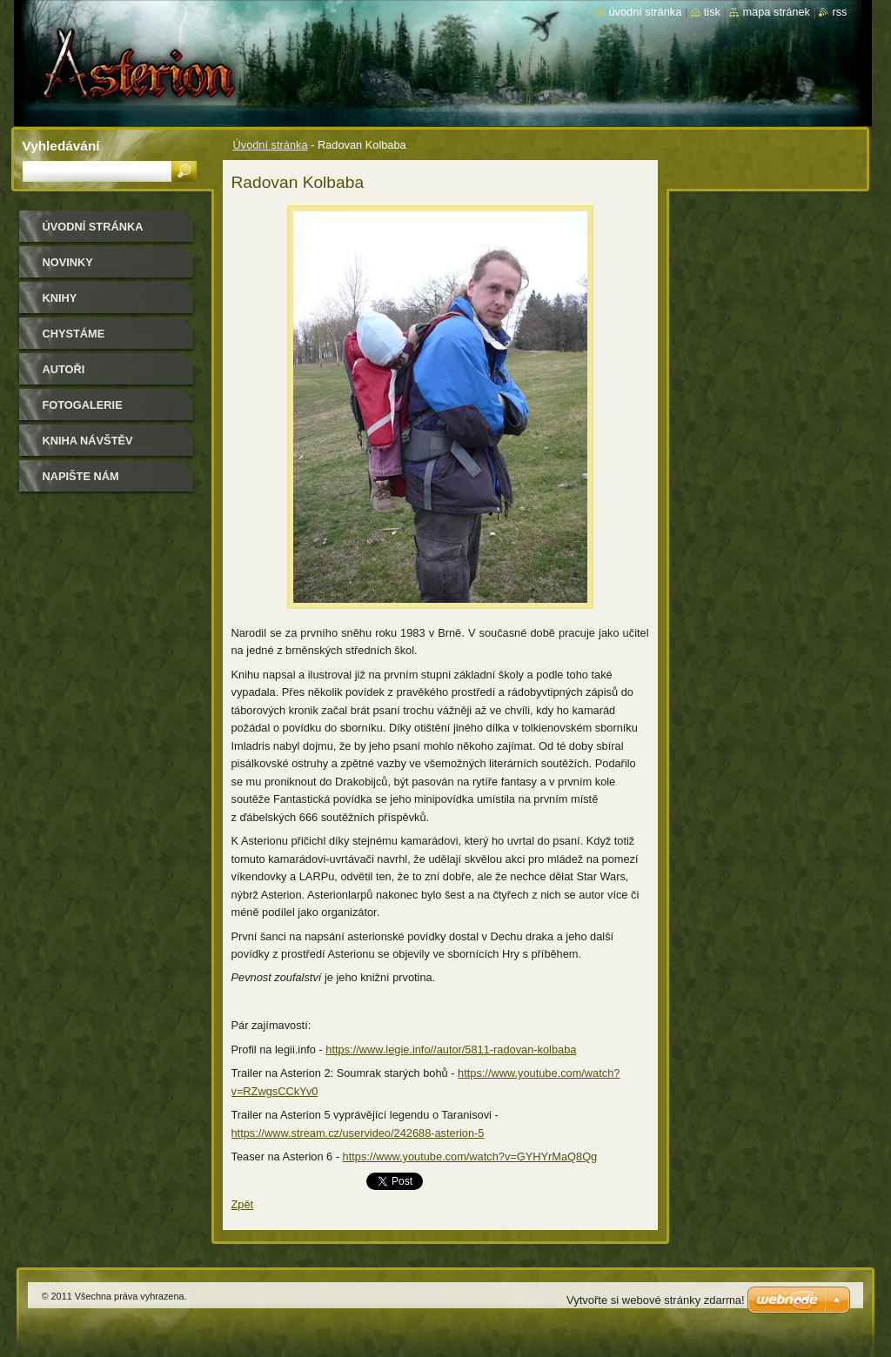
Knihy (60, 297)
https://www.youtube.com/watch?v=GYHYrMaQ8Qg (470, 1156)
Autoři (64, 369)
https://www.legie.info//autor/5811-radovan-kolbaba (450, 1049)
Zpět (242, 1204)
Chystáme (74, 333)
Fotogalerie (83, 404)
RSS (839, 11)
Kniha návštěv (88, 440)
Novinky (68, 262)
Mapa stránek (776, 11)
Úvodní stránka (270, 144)
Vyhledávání (61, 145)
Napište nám (81, 476)
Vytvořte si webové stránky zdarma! (655, 1300)
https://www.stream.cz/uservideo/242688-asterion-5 (358, 1133)
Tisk (712, 11)
